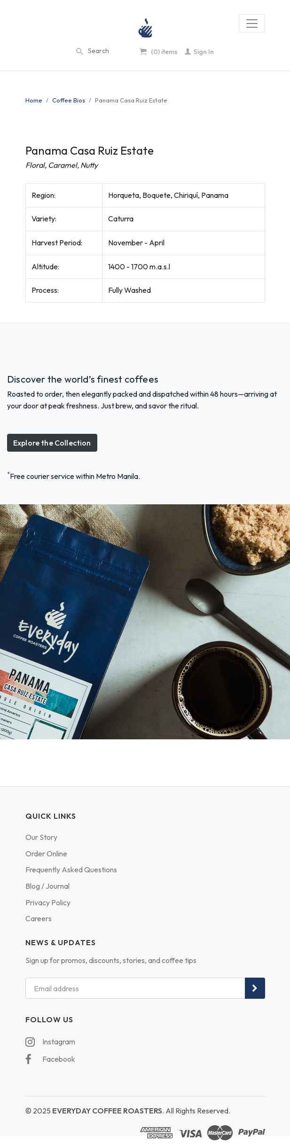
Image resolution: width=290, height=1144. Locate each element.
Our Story (41, 837)
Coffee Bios (68, 100)
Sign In (199, 51)
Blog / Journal (47, 886)
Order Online (46, 853)
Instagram (50, 1041)
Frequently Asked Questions (71, 869)
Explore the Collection (52, 442)
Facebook (50, 1059)
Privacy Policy (48, 902)
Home (33, 100)
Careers (38, 918)
